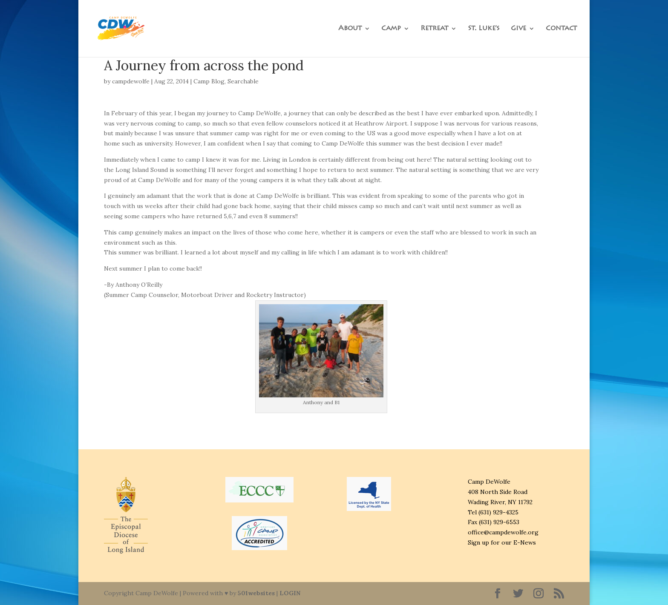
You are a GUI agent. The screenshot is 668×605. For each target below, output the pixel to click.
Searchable (243, 81)
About (350, 29)
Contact (561, 29)
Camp (391, 29)
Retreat (434, 29)
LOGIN (289, 593)
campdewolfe (131, 81)
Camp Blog (209, 81)
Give (518, 29)
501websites (256, 593)
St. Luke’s (484, 29)
